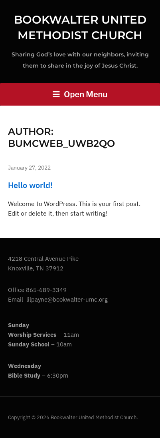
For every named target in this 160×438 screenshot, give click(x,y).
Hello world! (30, 185)
